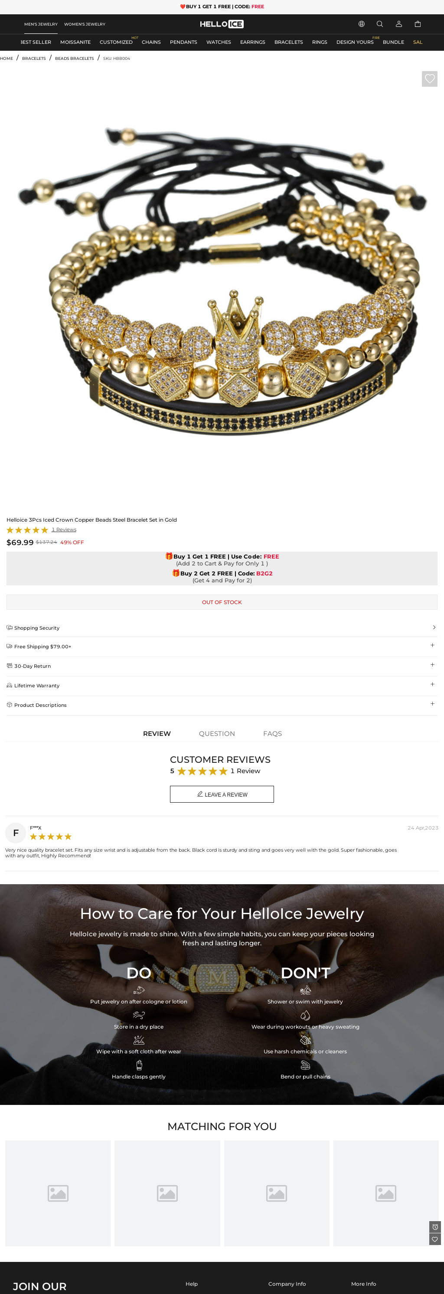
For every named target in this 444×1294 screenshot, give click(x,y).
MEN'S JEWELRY (41, 24)
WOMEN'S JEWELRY (84, 24)
